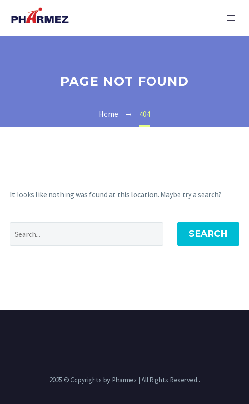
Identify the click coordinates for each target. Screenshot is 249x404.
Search (208, 233)
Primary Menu (231, 18)
